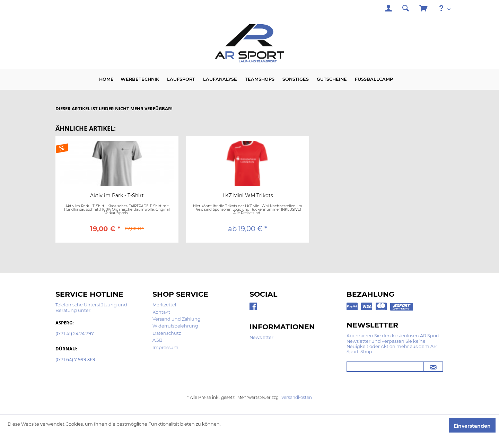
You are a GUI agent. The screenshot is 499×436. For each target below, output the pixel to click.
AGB (157, 340)
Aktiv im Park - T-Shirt (117, 196)
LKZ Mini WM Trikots (247, 196)
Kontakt (161, 312)
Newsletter (261, 337)
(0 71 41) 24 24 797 (74, 334)
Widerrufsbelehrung (175, 326)
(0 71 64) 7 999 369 (75, 360)
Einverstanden (472, 426)
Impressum (165, 347)
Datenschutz (166, 333)
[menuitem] (388, 9)
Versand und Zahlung (176, 319)
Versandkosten (296, 397)
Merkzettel (164, 304)
